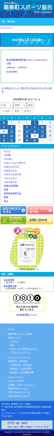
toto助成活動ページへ (27, 314)
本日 (17, 111)
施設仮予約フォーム (18, 388)
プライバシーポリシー (21, 352)
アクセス (14, 341)
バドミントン (10, 178)
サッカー (8, 158)
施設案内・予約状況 (18, 361)
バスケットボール (12, 174)
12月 (28, 111)
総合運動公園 (10, 286)
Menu (8, 21)
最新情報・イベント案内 (20, 334)
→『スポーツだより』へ (27, 269)
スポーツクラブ (11, 166)
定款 (12, 345)
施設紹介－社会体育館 (21, 368)
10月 (6, 111)
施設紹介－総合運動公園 (22, 372)
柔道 (6, 189)
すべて (7, 151)
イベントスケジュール (19, 357)
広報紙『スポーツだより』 (21, 384)
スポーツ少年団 (15, 381)
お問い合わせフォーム (19, 392)
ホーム (11, 329)
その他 (7, 155)
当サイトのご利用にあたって (24, 348)
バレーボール (10, 182)
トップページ (5, 27)
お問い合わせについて (19, 395)
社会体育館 (9, 280)
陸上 (6, 201)
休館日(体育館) (11, 185)
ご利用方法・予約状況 (21, 365)
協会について (14, 337)
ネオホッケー (10, 170)
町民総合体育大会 (12, 193)
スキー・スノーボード (15, 162)
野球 (6, 197)
